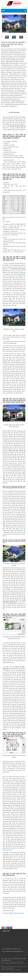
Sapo (23, 969)
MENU (3, 10)
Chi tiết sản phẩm (14, 112)
